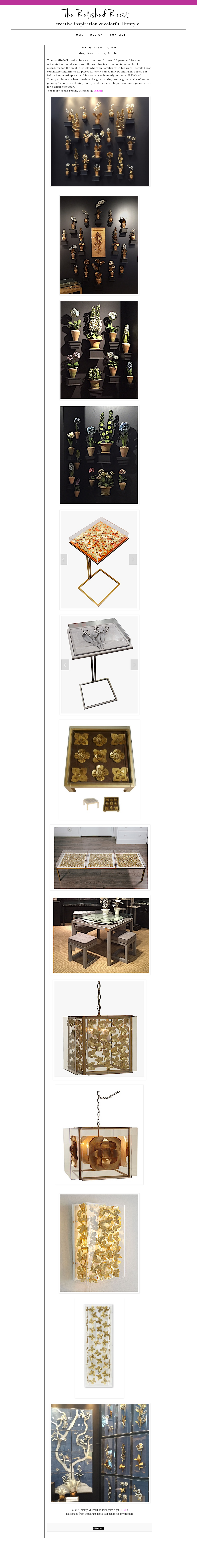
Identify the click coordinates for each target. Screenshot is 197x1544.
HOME (79, 34)
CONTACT (118, 34)
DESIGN (96, 34)
